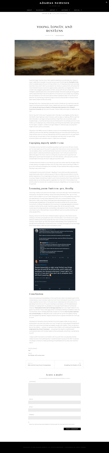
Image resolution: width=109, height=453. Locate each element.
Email (30, 407)
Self (48, 13)
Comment (32, 381)
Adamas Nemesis (54, 3)
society (39, 355)
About (29, 10)
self (36, 355)
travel (43, 355)
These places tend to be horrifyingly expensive (48, 307)
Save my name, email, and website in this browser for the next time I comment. (52, 424)
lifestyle (32, 355)
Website (31, 414)
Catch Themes (81, 447)
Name (31, 399)
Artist (52, 10)
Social (77, 10)
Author (65, 10)
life (29, 355)
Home (43, 13)
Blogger (40, 10)
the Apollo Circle (73, 82)
